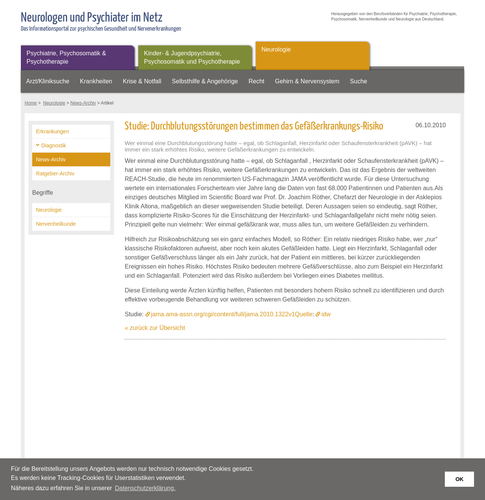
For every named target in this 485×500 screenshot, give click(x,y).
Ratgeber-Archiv (55, 173)
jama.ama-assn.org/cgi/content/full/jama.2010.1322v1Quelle (232, 314)
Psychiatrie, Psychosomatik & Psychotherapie (66, 57)
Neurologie (276, 49)
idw (325, 314)
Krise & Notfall (142, 81)
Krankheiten (96, 81)
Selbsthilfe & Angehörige (205, 81)
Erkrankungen (52, 131)
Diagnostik (53, 145)
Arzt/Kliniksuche (47, 81)
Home (31, 103)
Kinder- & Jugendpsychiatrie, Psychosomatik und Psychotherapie (192, 57)
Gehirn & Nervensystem (307, 81)
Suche (358, 81)
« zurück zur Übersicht (155, 328)
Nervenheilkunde (56, 224)
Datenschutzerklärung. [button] (145, 488)
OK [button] (459, 479)
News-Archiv (83, 103)
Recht (256, 81)
